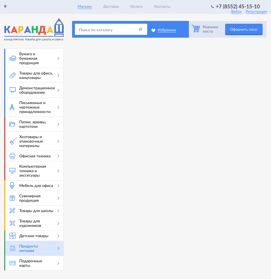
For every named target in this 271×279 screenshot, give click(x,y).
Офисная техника (34, 156)
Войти (236, 11)
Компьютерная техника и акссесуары (34, 170)
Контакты (162, 6)
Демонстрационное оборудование (34, 90)
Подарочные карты (34, 263)
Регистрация (256, 11)
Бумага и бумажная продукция (34, 58)
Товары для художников (34, 223)
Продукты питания (34, 248)
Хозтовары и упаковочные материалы (34, 141)
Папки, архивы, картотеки (34, 124)
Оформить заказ (244, 29)
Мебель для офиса (34, 185)
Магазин (85, 6)
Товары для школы (34, 210)
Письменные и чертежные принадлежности (34, 107)
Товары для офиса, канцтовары (34, 75)
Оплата (136, 6)
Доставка (111, 6)
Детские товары (34, 236)
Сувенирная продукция (34, 198)
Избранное (167, 30)
